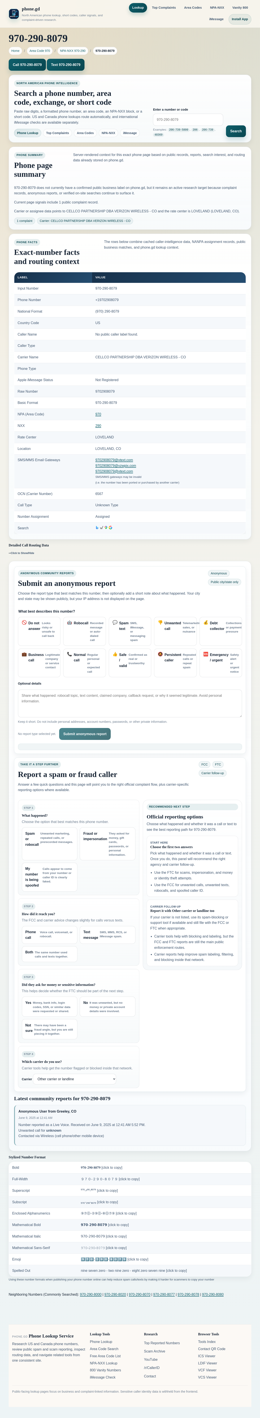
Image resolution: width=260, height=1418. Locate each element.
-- (21, 553)
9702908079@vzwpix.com (115, 465)
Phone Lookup (27, 133)
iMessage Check (102, 1377)
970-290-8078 (188, 1294)
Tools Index (207, 1342)
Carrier (27, 1079)
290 (98, 426)
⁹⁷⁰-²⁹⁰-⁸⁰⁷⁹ (99, 1190)
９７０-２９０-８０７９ (110, 1179)
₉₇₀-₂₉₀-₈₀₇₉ (99, 1202)
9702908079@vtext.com (114, 460)
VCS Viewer (207, 1377)
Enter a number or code (170, 110)
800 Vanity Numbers (105, 1370)
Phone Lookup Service (51, 1336)
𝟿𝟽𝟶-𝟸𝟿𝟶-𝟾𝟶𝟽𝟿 (104, 1248)
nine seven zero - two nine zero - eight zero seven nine (134, 1270)
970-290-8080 (213, 1294)
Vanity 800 (240, 7)
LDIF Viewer (207, 1363)
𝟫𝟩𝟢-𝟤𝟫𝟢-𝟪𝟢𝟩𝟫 (104, 1236)
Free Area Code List (105, 1356)
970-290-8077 (164, 1294)
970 (98, 414)
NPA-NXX (217, 7)
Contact (150, 1376)
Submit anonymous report (84, 734)
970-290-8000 (91, 1294)
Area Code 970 (39, 50)
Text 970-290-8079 (65, 65)
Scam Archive (154, 1351)
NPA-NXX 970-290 (72, 50)
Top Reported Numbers (162, 1343)
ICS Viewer (206, 1356)
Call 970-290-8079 (27, 65)
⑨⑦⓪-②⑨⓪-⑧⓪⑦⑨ (108, 1213)
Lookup (138, 7)
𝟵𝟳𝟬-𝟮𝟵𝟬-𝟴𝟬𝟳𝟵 (105, 1225)
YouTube (151, 1359)
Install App (240, 19)
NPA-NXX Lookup (103, 1363)
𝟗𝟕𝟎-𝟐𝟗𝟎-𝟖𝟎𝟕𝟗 (101, 1167)
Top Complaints (164, 7)
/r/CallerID (151, 1368)
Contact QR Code (211, 1349)
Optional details (29, 683)
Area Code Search (104, 1349)
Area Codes (193, 7)
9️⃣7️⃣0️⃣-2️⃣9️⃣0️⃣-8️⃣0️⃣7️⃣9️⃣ (114, 1259)
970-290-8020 (115, 1294)
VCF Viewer (207, 1370)
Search (236, 131)
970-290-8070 (139, 1294)
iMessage (216, 19)
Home (15, 50)
